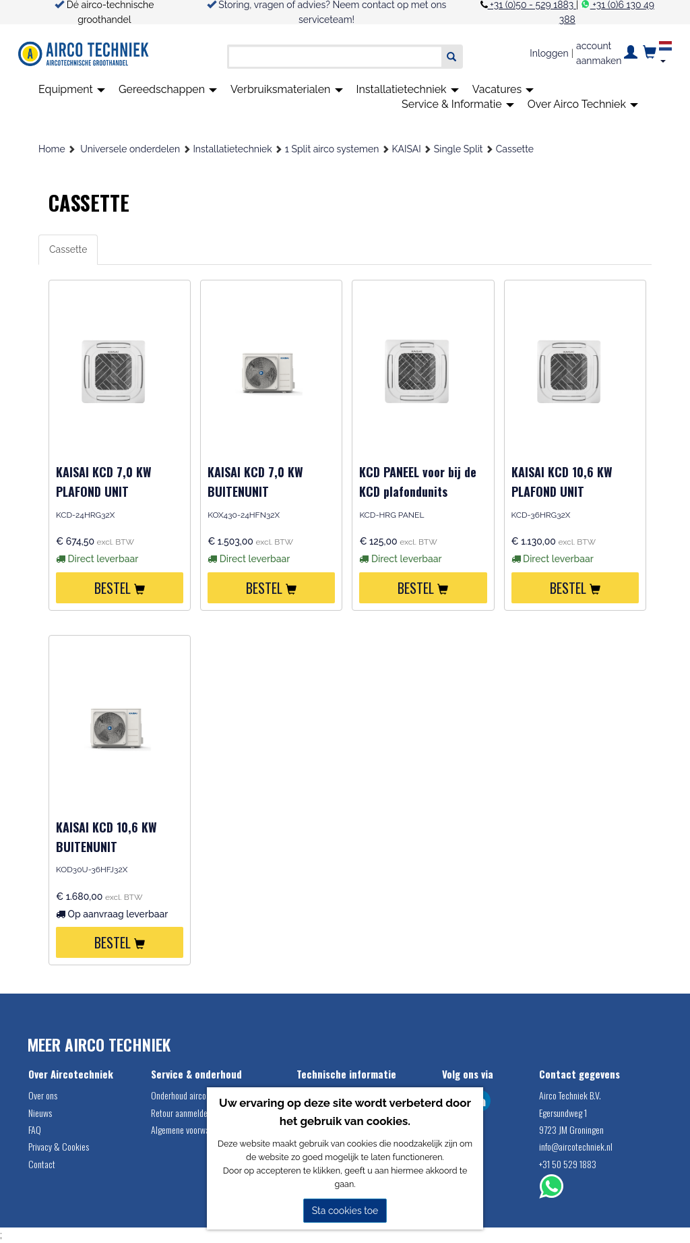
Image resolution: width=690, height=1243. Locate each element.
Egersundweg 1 (563, 1112)
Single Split (458, 149)
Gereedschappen (168, 89)
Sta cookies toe (345, 1210)
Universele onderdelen (130, 149)
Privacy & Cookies (58, 1146)
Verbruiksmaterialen (286, 89)
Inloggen (549, 53)
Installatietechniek (407, 89)
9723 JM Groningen (571, 1129)
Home (51, 149)
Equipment (71, 89)
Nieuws (40, 1112)
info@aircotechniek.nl (576, 1146)
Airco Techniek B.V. (570, 1095)
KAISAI (406, 149)
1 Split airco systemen (332, 149)
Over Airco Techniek (583, 104)
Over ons (42, 1095)
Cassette (515, 149)
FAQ (34, 1129)
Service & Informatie (458, 104)
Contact (41, 1164)
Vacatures (503, 89)
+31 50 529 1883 (567, 1164)
